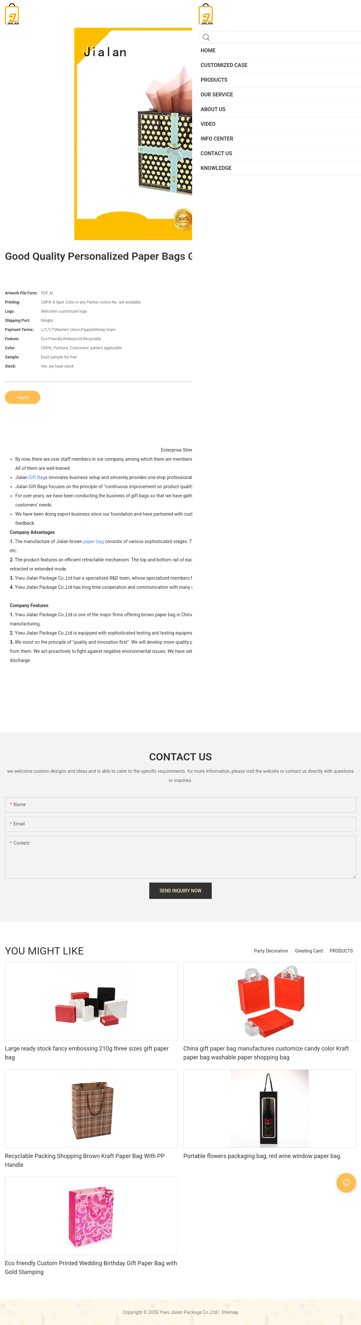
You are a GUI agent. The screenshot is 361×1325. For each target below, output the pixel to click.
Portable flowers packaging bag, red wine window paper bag (261, 1155)
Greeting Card (309, 950)
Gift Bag (37, 477)
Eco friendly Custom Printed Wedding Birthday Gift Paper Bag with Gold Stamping (91, 1267)
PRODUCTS (341, 950)
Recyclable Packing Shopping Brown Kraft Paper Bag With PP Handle (85, 1160)
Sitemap (229, 1312)
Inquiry (22, 397)
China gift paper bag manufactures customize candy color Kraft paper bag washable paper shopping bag (266, 1053)
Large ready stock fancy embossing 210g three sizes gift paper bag (87, 1053)
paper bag (93, 541)
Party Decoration (271, 950)
